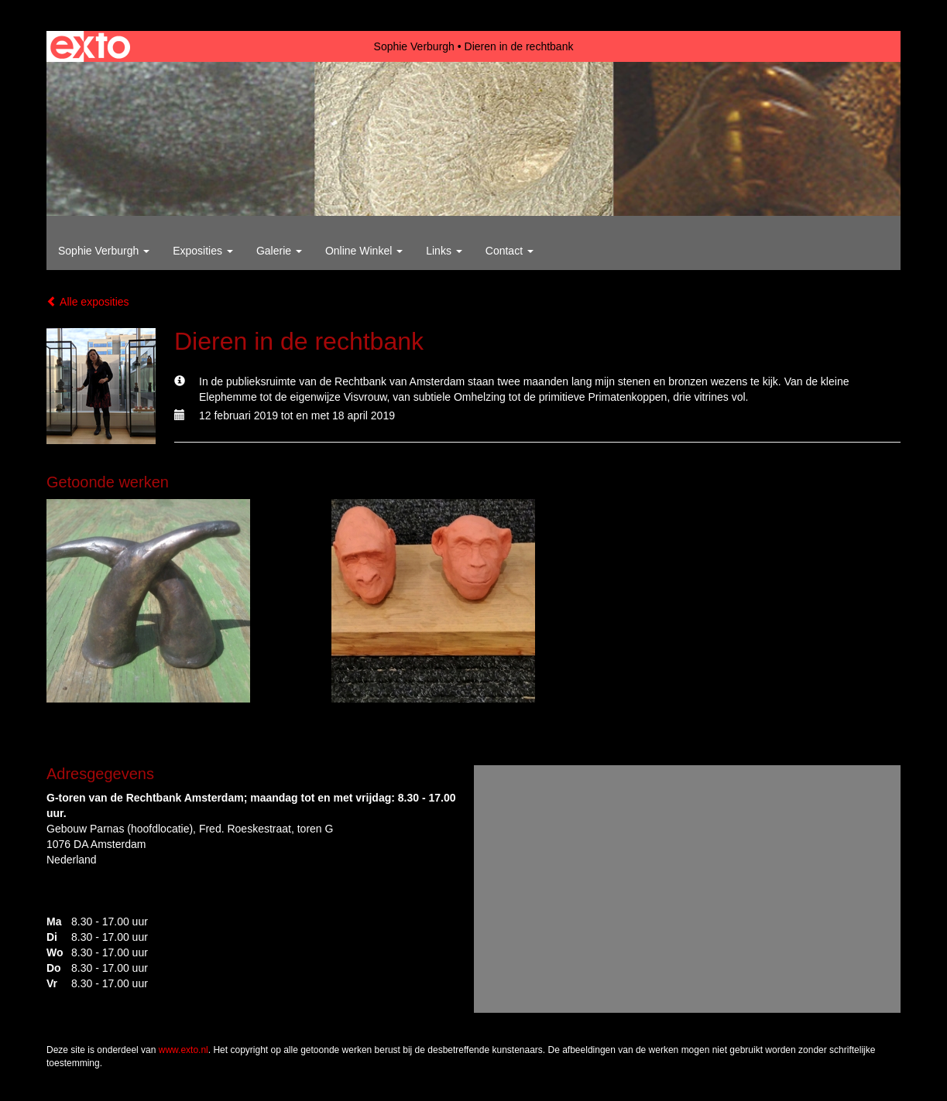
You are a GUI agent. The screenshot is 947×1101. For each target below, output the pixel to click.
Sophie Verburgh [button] (103, 250)
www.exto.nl (183, 1050)
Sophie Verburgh (414, 46)
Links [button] (444, 250)
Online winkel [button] (364, 250)
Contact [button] (510, 250)
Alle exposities (87, 302)
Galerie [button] (279, 250)
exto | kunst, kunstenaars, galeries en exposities (90, 46)
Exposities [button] (203, 250)
